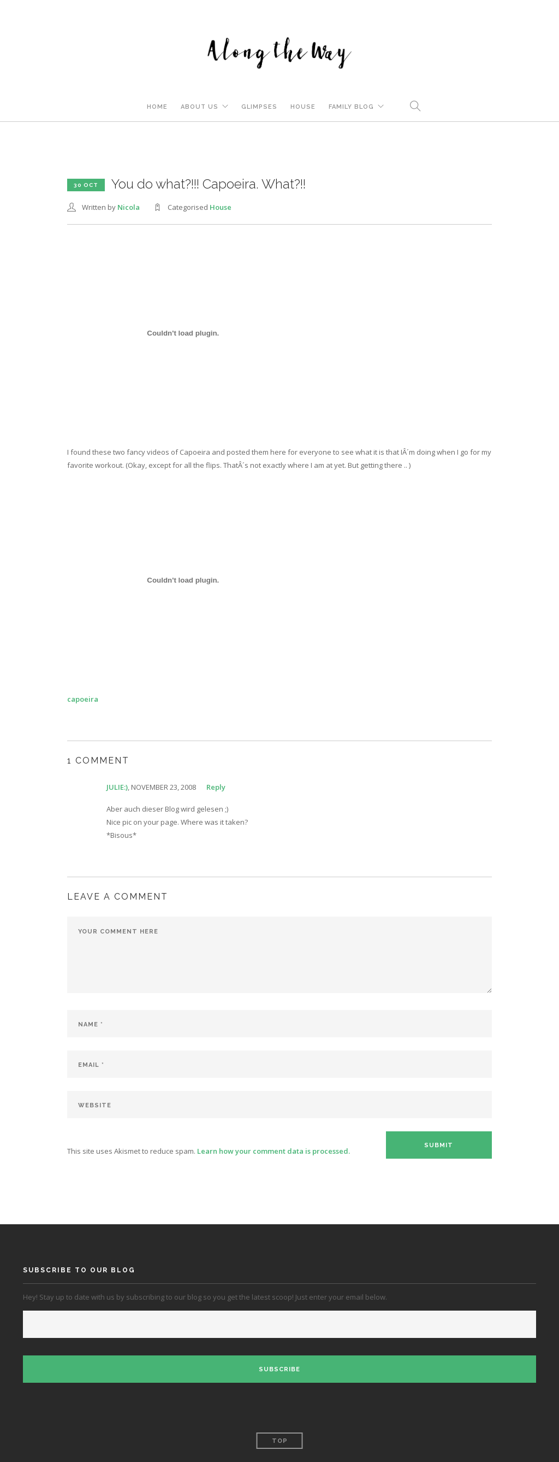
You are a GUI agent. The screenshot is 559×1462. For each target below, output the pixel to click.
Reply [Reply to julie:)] (215, 787)
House (303, 106)
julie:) (117, 787)
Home (157, 106)
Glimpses (259, 106)
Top (280, 1441)
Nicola (128, 207)
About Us (199, 106)
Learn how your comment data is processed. (273, 1151)
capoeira (82, 699)
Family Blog (351, 106)
